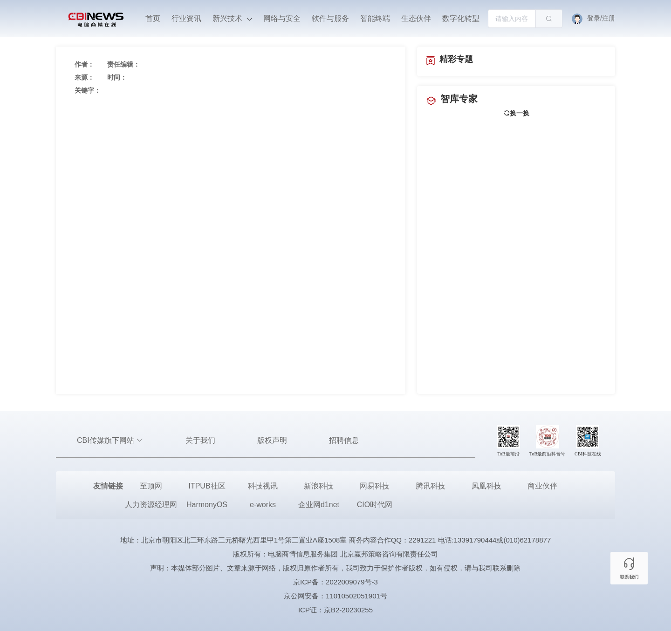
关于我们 (200, 440)
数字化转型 (460, 18)
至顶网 (151, 486)
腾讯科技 (430, 486)
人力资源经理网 (151, 505)
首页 (152, 18)
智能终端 (375, 18)
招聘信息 (344, 440)
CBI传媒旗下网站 (110, 440)
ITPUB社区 (206, 486)
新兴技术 (232, 18)
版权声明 (272, 440)
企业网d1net (318, 505)
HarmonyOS (206, 505)
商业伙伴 (542, 486)
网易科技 (375, 486)
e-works (263, 505)
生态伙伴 (416, 18)
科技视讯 (263, 486)
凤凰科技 (486, 486)
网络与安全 (282, 18)
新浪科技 (319, 486)
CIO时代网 (374, 505)
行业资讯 (186, 18)
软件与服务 (330, 18)
